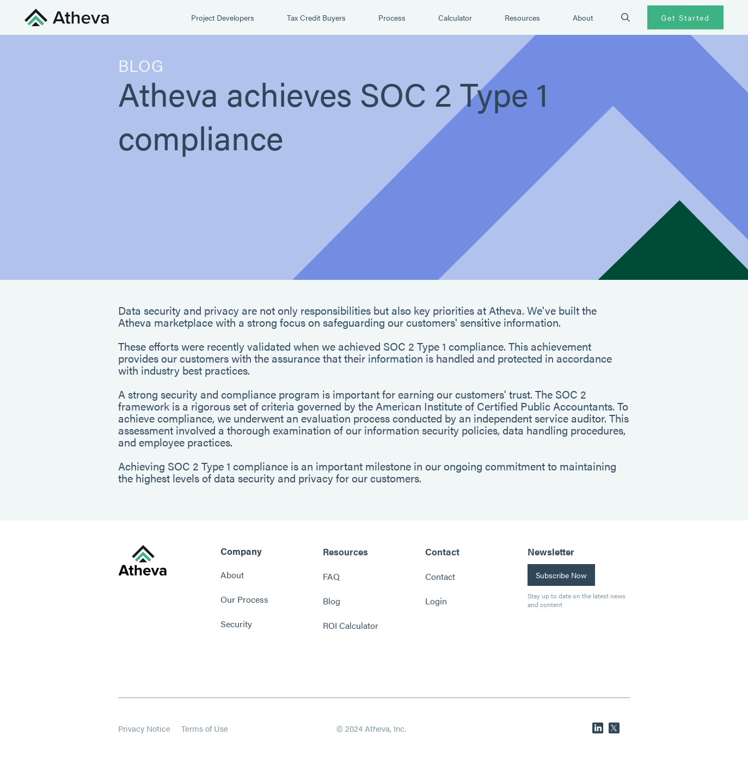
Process (392, 17)
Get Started (685, 17)
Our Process (244, 599)
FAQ (331, 576)
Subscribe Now (561, 575)
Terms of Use (204, 728)
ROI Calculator (350, 625)
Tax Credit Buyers (316, 17)
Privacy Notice (144, 728)
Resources (522, 17)
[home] (66, 17)
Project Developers (222, 17)
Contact (440, 576)
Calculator (455, 17)
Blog (331, 601)
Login (436, 601)
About (583, 17)
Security (236, 623)
